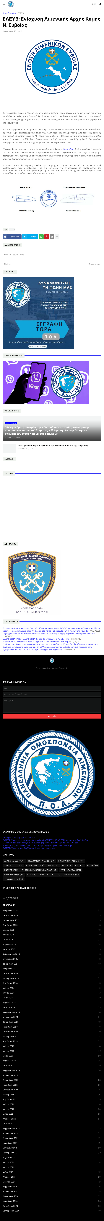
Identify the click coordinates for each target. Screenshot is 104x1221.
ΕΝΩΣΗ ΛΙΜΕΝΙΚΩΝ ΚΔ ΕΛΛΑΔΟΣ (39, 870)
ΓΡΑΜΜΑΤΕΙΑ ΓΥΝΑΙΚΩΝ (41, 860)
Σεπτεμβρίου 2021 (52, 1152)
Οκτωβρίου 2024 (52, 973)
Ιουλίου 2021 (52, 1162)
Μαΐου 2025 (52, 939)
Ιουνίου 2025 (52, 934)
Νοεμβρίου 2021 (52, 1143)
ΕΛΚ (79, 865)
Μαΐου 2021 (52, 1172)
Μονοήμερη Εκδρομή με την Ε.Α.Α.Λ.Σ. (20, 837)
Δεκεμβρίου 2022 (52, 1080)
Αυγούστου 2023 (52, 1041)
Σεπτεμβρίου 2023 (52, 1036)
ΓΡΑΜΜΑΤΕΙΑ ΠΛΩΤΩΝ (70, 860)
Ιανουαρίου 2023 (52, 1075)
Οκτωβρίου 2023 (52, 1031)
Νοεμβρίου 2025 (52, 910)
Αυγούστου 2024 (52, 983)
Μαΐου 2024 (52, 997)
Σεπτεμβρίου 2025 (52, 920)
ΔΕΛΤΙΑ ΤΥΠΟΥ (13, 865)
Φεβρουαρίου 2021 (52, 1186)
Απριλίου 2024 (52, 1002)
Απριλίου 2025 (52, 944)
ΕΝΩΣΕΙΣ (11, 870)
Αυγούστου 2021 (52, 1157)
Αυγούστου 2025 (52, 925)
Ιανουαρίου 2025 (52, 959)
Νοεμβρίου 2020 (52, 1201)
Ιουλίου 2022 (52, 1104)
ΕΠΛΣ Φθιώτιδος (13, 874)
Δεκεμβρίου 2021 (52, 1138)
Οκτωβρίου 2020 (52, 1206)
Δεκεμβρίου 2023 (52, 1022)
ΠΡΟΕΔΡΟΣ (71, 874)
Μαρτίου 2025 (52, 949)
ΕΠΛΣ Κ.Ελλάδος (71, 870)
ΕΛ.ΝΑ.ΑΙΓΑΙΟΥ (35, 865)
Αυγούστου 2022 (52, 1099)
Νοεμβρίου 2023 (52, 1026)
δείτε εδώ (68, 149)
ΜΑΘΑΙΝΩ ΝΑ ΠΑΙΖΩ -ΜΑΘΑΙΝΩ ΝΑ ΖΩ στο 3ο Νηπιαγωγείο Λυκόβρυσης (36, 639)
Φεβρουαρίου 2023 (52, 1070)
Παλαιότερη (94, 264)
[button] (3, 4)
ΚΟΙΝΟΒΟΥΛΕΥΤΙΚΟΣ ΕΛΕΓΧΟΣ (43, 874)
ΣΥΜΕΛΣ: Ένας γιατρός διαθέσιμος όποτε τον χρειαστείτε (29, 848)
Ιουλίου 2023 (52, 1046)
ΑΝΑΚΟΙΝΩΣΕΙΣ (14, 860)
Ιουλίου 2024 (52, 988)
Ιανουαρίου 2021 (52, 1191)
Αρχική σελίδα (9, 13)
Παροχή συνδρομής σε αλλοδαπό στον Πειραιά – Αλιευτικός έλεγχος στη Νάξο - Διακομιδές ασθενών (49, 633)
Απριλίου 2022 (52, 1118)
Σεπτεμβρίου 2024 (52, 978)
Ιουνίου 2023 (52, 1051)
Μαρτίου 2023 (52, 1065)
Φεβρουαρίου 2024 (52, 1012)
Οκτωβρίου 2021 (52, 1147)
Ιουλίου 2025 (52, 930)
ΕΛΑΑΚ (53, 865)
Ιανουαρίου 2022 (52, 1133)
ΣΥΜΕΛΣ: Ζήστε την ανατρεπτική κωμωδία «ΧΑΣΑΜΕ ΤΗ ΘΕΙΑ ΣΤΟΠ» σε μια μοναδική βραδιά (45, 840)
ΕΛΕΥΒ (21, 13)
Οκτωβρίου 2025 (52, 915)
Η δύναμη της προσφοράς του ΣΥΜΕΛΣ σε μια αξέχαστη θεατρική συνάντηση (38, 845)
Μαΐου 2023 (52, 1055)
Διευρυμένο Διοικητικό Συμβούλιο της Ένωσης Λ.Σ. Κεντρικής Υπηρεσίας (53, 445)
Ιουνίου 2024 (52, 992)
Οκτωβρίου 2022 (52, 1089)
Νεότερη (8, 264)
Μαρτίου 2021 (52, 1181)
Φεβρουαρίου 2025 (52, 954)
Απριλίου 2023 (52, 1060)
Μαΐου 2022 (52, 1114)
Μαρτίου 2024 (52, 1007)
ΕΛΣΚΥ (92, 865)
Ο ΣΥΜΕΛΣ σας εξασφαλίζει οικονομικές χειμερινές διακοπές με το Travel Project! (40, 843)
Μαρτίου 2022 (52, 1123)
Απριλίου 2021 (52, 1177)
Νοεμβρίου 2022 (52, 1085)
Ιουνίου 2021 (52, 1167)
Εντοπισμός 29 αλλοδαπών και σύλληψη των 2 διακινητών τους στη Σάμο (36, 641)
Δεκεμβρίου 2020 (52, 1196)
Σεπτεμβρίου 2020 (52, 1210)
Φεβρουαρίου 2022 (52, 1128)
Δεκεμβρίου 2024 (52, 963)
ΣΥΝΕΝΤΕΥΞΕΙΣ (13, 879)
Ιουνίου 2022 (52, 1109)
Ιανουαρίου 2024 (52, 1017)
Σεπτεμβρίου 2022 (52, 1094)
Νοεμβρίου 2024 (52, 968)
